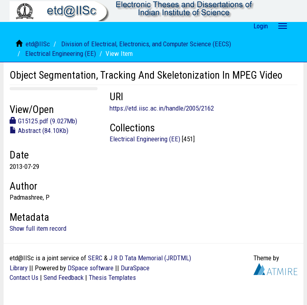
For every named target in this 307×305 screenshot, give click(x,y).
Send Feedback (64, 277)
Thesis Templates (112, 277)
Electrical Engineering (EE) (60, 53)
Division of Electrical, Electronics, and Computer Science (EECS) (146, 44)
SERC (95, 258)
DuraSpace (135, 268)
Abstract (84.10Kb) (39, 131)
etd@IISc (38, 44)
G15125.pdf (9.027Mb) (43, 121)
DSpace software (91, 268)
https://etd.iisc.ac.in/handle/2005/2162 (162, 108)
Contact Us (24, 277)
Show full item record (38, 228)
